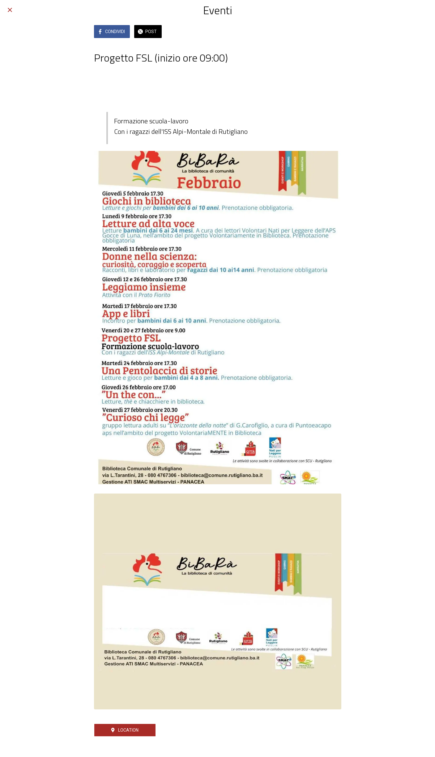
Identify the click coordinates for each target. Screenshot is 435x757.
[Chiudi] (10, 10)
